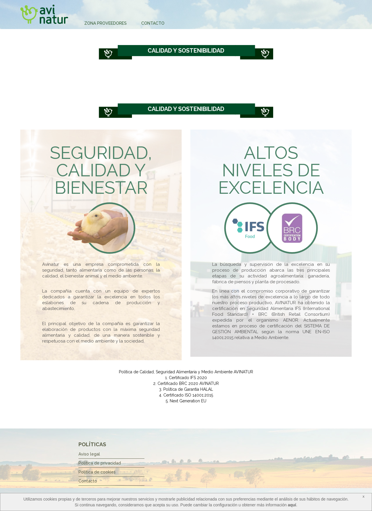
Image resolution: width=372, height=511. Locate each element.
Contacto (152, 23)
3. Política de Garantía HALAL (186, 389)
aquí (292, 505)
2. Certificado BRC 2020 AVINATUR (186, 383)
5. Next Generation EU (186, 401)
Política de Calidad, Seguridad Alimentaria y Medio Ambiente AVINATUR (186, 372)
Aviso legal (89, 454)
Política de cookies (97, 472)
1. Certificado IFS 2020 (186, 377)
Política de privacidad (99, 463)
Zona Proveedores (105, 23)
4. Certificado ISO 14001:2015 (186, 395)
